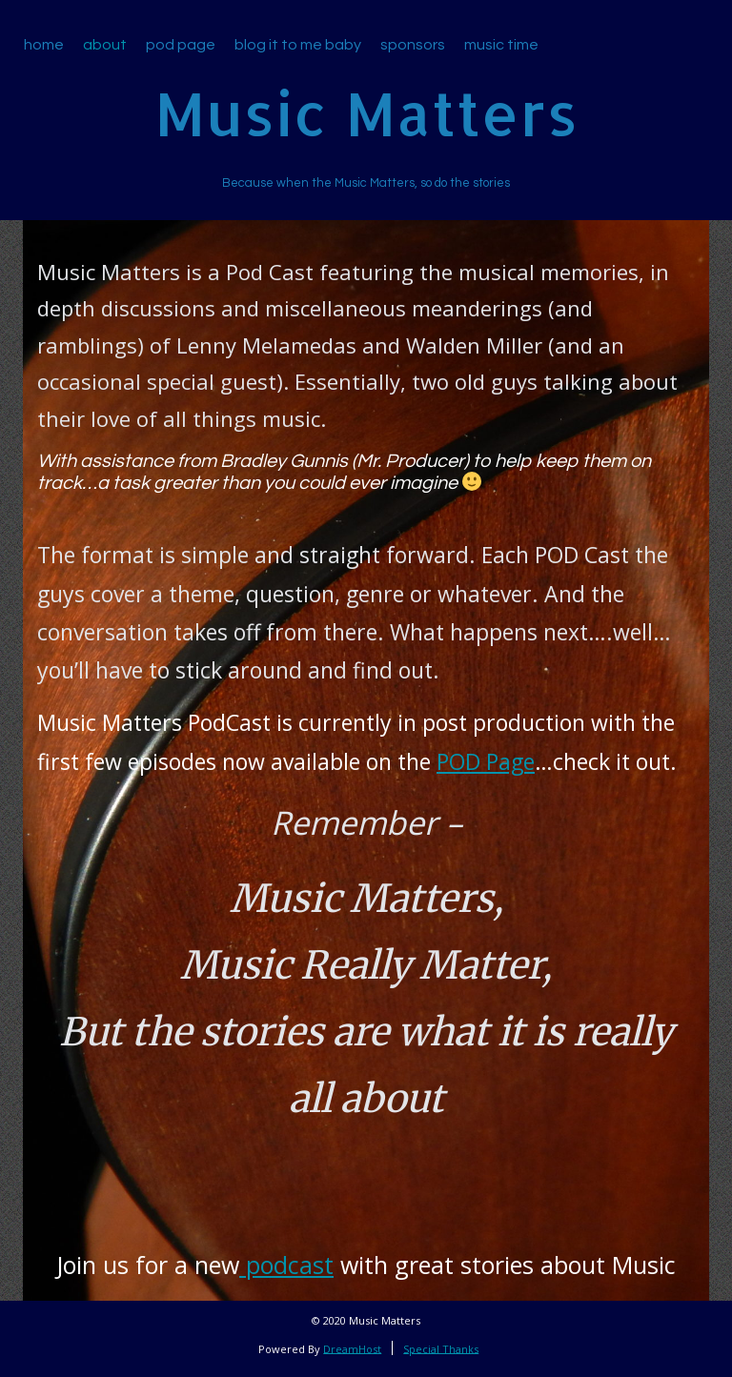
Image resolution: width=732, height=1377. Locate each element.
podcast (286, 1264)
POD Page (486, 761)
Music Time (501, 44)
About (105, 44)
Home (44, 44)
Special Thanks (440, 1348)
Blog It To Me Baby (297, 44)
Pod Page (180, 44)
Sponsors (412, 44)
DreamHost (352, 1348)
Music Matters (366, 113)
